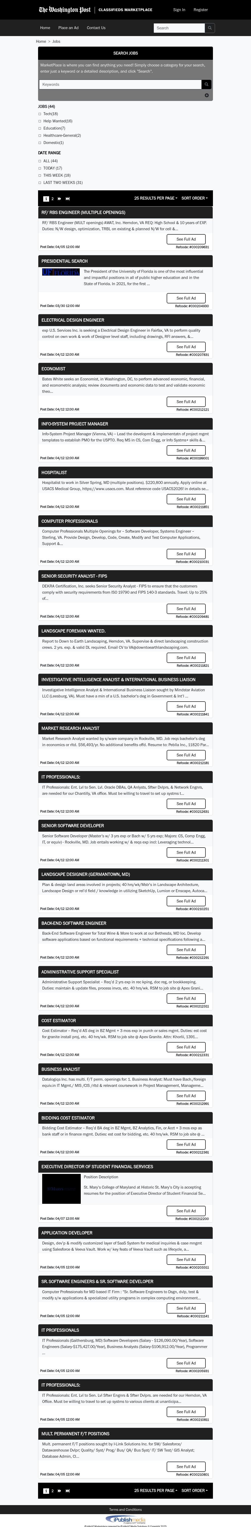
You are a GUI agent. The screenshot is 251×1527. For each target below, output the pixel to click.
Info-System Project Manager (74, 423)
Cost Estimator (58, 1020)
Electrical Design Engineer (72, 320)
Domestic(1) (53, 142)
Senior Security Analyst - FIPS (74, 576)
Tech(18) (50, 113)
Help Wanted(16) (57, 120)
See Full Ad (186, 239)
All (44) (50, 160)
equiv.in (49, 1085)
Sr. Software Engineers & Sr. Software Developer (97, 1281)
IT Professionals (60, 1330)
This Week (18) (56, 175)
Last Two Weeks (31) (63, 182)
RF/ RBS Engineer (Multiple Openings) (83, 212)
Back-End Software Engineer (73, 923)
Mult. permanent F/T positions (75, 1433)
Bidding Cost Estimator (68, 1118)
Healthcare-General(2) (62, 135)
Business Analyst (60, 1069)
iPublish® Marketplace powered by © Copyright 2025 (125, 1519)
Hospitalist (54, 472)
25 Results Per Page (154, 198)
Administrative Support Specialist (80, 972)
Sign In (179, 9)
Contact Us (96, 27)
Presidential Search (64, 261)
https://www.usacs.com (102, 488)
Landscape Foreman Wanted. (73, 631)
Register (201, 9)
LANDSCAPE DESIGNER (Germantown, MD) (85, 874)
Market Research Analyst (70, 728)
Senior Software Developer (72, 825)
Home (45, 27)
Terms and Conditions (125, 1509)
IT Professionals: (60, 777)
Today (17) (52, 168)
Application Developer (66, 1232)
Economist (53, 368)
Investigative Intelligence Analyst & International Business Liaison (118, 679)
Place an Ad (68, 27)
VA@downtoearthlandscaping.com (158, 647)
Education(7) (54, 128)
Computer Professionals (69, 521)
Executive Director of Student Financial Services (97, 1166)
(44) (46, 106)
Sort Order (193, 198)
